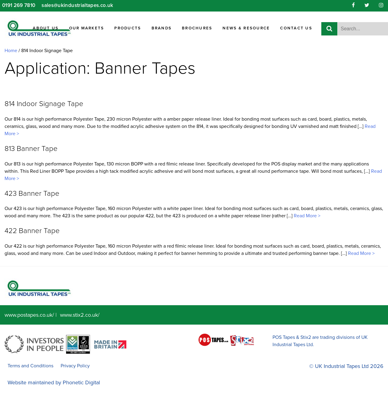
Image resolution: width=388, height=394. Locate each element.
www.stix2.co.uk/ (79, 315)
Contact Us (296, 28)
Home (11, 51)
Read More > (306, 216)
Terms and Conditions (30, 366)
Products (127, 28)
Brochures (197, 28)
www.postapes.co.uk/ (29, 315)
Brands (162, 28)
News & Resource (246, 28)
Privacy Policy (75, 366)
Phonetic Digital (81, 382)
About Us (46, 28)
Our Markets (86, 28)
